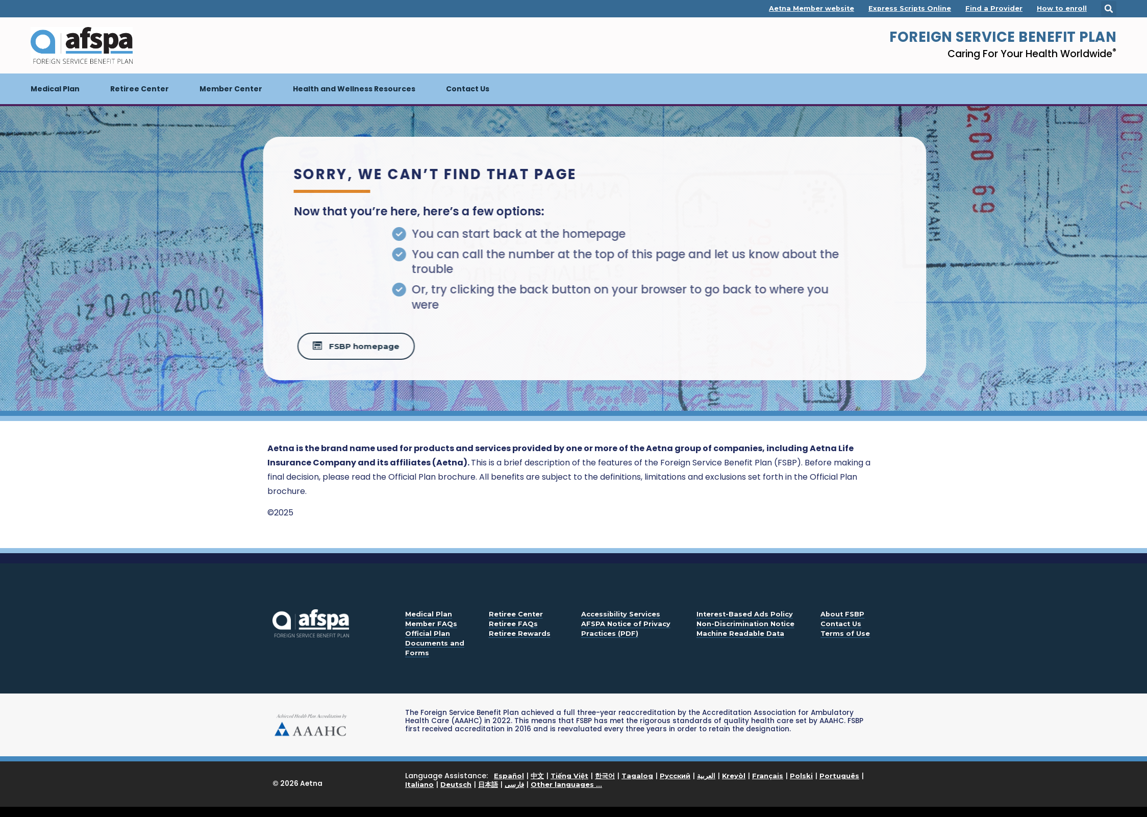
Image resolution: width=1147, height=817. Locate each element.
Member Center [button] (231, 89)
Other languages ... (566, 784)
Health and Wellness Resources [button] (354, 89)
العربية (706, 776)
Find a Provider (994, 8)
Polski (801, 776)
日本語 (488, 784)
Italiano (419, 784)
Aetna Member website (811, 8)
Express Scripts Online (909, 8)
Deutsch (455, 784)
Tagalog (637, 776)
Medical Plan (63, 83)
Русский (675, 776)
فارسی (514, 784)
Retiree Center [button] (139, 89)
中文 (537, 776)
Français (767, 776)
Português (839, 776)
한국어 (605, 776)
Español (509, 776)
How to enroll (1062, 8)
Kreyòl (733, 776)
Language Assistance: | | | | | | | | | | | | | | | (634, 780)
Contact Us (467, 89)
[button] (1108, 8)
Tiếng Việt (569, 776)
